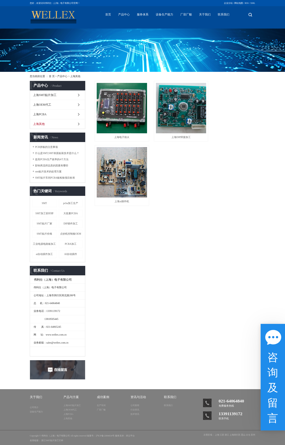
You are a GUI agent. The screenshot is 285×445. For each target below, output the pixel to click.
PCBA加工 (71, 244)
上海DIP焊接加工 (175, 133)
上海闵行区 (235, 435)
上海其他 (75, 76)
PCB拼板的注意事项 (46, 147)
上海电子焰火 (119, 133)
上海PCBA (40, 114)
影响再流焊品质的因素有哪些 (51, 165)
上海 (217, 435)
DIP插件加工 (70, 223)
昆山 (243, 435)
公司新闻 (135, 405)
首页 (108, 14)
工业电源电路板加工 (44, 244)
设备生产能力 (164, 14)
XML (252, 3)
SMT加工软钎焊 (44, 213)
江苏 (222, 435)
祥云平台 (130, 435)
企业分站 (228, 3)
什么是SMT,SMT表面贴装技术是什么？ (57, 153)
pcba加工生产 (70, 203)
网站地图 (238, 3)
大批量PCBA (70, 213)
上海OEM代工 (42, 104)
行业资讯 (135, 409)
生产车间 (101, 405)
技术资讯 (135, 414)
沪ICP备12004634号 (105, 435)
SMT (44, 203)
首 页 (52, 76)
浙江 (227, 435)
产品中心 (124, 14)
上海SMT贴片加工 (45, 95)
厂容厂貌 (186, 14)
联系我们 (223, 14)
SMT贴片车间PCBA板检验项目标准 (55, 177)
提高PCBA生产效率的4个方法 (52, 159)
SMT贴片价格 (44, 233)
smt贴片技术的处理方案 (48, 171)
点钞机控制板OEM (70, 233)
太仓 (248, 435)
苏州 (253, 435)
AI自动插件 (70, 254)
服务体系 (142, 14)
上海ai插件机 (230, 133)
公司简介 (34, 407)
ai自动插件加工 (44, 254)
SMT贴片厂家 (44, 223)
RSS (247, 3)
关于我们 (205, 14)
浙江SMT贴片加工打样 (52, 440)
